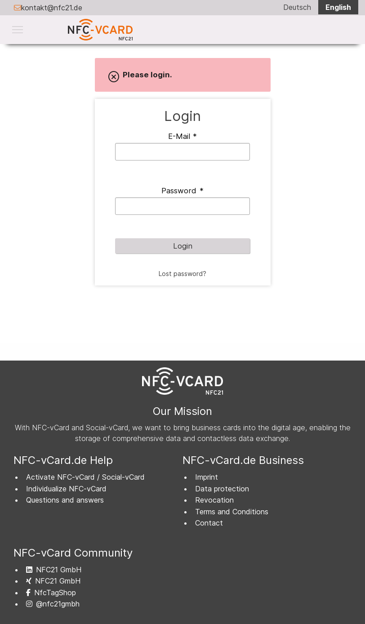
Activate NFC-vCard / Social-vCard (85, 476)
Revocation (214, 499)
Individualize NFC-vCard (66, 488)
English (338, 7)
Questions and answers (65, 499)
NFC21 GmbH (53, 569)
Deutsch (297, 7)
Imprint (206, 476)
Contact (209, 522)
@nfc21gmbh (53, 603)
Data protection (222, 488)
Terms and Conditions (231, 511)
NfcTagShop (51, 592)
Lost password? (182, 273)
